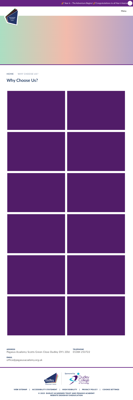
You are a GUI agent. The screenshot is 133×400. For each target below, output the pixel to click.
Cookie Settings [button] (111, 390)
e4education (76, 395)
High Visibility (69, 390)
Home (10, 74)
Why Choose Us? (28, 74)
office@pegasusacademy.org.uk (24, 360)
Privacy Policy (90, 390)
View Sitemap (20, 390)
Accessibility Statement (44, 390)
